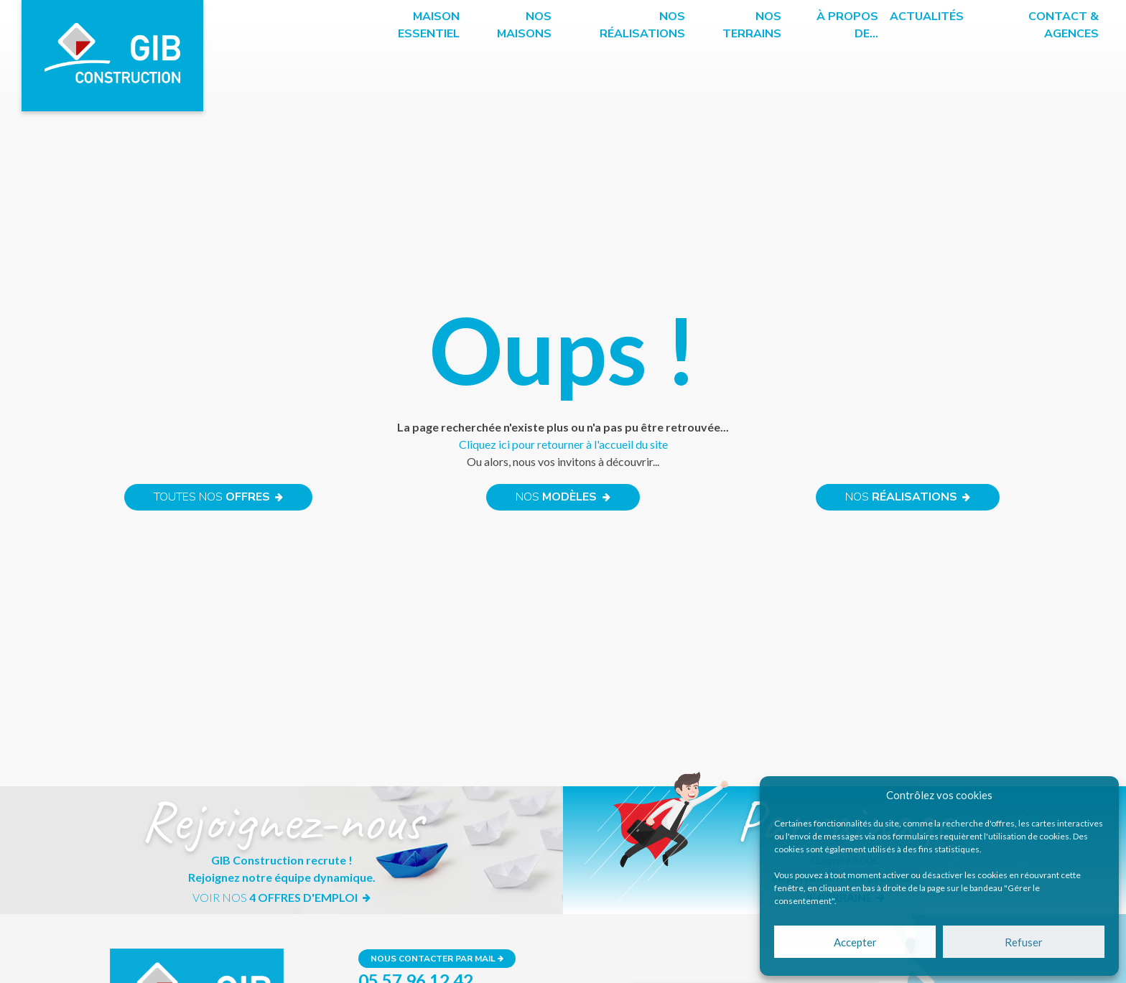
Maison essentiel (429, 25)
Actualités (927, 16)
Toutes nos (218, 498)
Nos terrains (751, 25)
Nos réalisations (642, 25)
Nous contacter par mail (437, 958)
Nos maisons (524, 25)
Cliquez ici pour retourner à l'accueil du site (563, 444)
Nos (563, 498)
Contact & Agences (1063, 25)
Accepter (855, 942)
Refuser (1024, 942)
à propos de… (847, 25)
